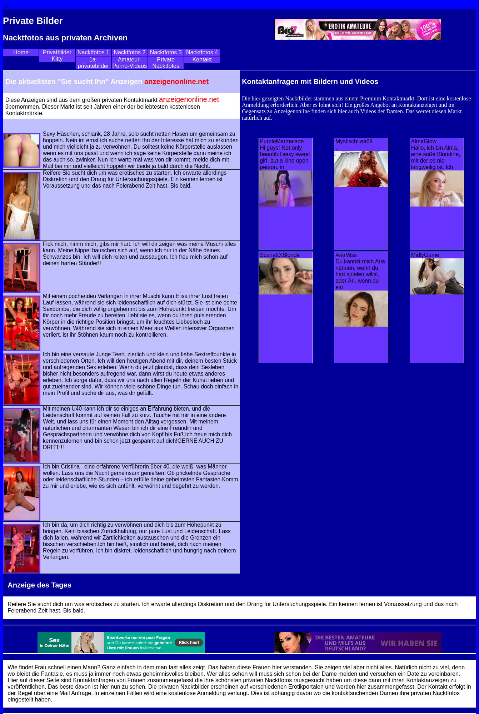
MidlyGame (425, 255)
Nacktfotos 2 (129, 52)
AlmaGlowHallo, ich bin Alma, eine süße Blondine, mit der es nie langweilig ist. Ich (435, 154)
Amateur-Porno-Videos (129, 62)
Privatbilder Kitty (57, 55)
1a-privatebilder (93, 62)
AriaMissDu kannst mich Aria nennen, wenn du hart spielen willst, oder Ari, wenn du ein (360, 271)
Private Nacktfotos (165, 62)
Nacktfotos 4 (202, 52)
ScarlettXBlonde (280, 255)
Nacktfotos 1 (93, 52)
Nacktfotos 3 (166, 52)
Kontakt (201, 59)
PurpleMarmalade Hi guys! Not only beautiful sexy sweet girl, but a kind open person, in (285, 154)
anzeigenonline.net (176, 81)
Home (21, 52)
